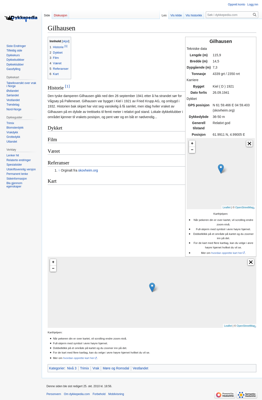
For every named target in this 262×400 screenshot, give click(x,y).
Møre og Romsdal (116, 368)
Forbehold (99, 394)
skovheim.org (88, 170)
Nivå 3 (72, 368)
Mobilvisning (116, 394)
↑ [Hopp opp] (59, 170)
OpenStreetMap (244, 207)
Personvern (53, 394)
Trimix (84, 368)
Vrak (95, 368)
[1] (67, 86)
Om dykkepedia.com (77, 394)
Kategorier (56, 368)
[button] (249, 143)
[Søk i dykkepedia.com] (232, 14)
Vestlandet (140, 368)
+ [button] (192, 143)
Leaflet (226, 207)
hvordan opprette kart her (226, 252)
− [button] (192, 150)
